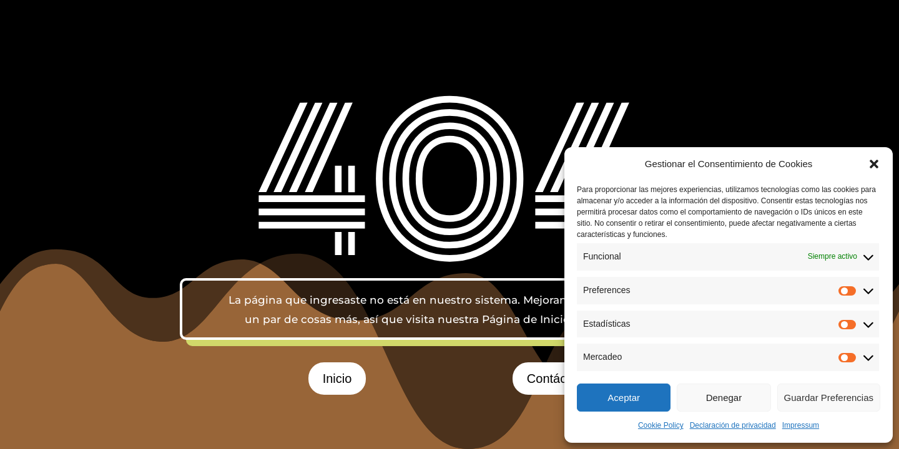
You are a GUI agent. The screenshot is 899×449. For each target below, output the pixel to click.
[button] (874, 164)
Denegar (724, 397)
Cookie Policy (661, 425)
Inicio (337, 378)
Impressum (800, 425)
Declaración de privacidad (733, 425)
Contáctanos (562, 378)
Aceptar (623, 397)
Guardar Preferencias (828, 397)
